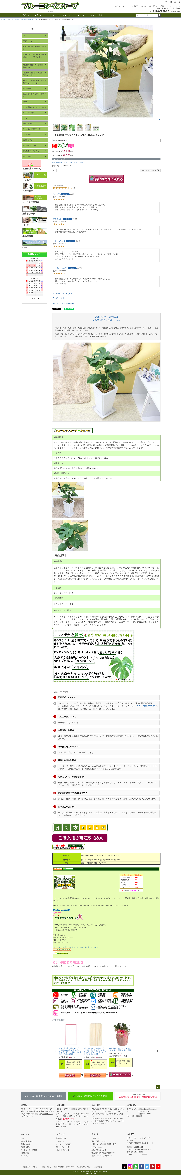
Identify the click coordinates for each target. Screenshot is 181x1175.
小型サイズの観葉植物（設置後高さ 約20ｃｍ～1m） (33, 82)
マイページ (126, 6)
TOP (24, 36)
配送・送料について (98, 1141)
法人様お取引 (96, 15)
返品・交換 (96, 1105)
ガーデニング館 (28, 113)
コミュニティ (25, 1156)
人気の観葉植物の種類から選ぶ (33, 48)
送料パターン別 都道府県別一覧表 (103, 1144)
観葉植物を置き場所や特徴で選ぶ (33, 95)
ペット (25, 118)
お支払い (24, 1105)
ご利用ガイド (163, 6)
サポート (95, 1134)
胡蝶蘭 (25, 102)
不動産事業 (25, 1153)
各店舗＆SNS (26, 1147)
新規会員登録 (153, 6)
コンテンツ (25, 1134)
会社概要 (130, 1134)
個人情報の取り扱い (84, 1167)
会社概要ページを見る (139, 6)
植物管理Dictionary (163, 8)
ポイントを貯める (62, 1150)
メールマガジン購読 (63, 1144)
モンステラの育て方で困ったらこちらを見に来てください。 (77, 947)
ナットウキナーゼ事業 (29, 1150)
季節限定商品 (27, 124)
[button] (55, 1051)
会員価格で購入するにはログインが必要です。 (69, 162)
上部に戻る (98, 1167)
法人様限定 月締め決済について (103, 1153)
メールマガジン (175, 6)
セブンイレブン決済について (102, 1156)
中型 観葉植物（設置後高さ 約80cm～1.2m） (25, 19)
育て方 (38, 15)
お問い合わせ (176, 8)
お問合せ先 (131, 1105)
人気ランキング (28, 41)
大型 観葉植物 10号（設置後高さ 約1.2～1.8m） (33, 66)
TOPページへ (5, 19)
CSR (22, 1138)
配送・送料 (61, 1105)
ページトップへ (158, 1087)
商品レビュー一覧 (62, 1147)
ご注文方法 (27, 134)
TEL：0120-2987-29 (146, 706)
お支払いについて (98, 1147)
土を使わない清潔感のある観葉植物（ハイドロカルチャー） (33, 57)
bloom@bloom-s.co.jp (143, 1149)
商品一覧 (25, 15)
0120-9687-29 (144, 1111)
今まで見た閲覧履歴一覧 (32, 129)
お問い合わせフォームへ (148, 1109)
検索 (159, 15)
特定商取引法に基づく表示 (64, 1167)
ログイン (117, 6)
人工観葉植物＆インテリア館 (33, 107)
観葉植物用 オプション (31, 88)
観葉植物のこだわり (30, 145)
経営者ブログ (25, 1144)
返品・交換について (98, 1150)
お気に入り (54, 15)
